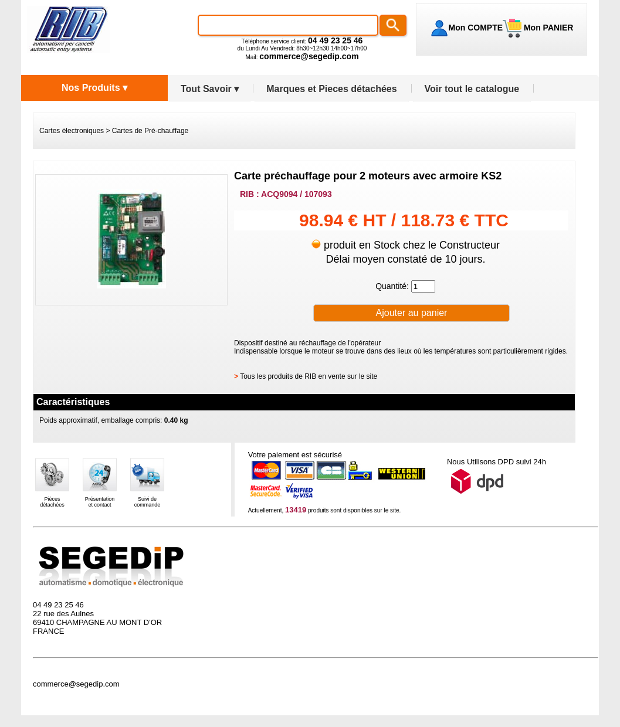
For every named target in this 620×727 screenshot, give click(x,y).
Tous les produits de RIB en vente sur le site (308, 376)
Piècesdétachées (52, 502)
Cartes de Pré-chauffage (150, 131)
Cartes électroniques (71, 131)
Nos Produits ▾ (94, 88)
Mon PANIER (547, 27)
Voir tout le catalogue (472, 89)
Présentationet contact (100, 502)
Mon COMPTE (476, 27)
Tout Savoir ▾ (210, 89)
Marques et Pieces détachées (331, 89)
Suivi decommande (147, 502)
